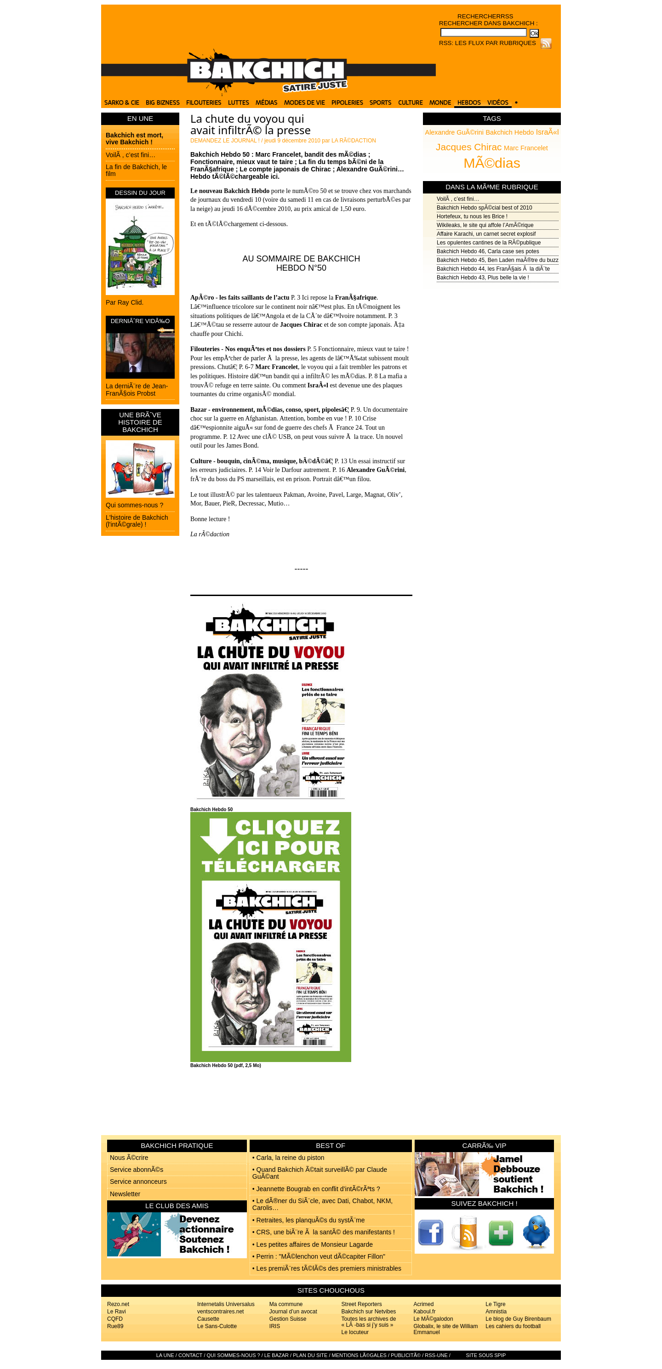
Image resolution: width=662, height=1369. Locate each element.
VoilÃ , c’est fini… (130, 155)
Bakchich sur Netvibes (369, 1311)
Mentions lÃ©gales (359, 1355)
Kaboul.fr (424, 1311)
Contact (190, 1355)
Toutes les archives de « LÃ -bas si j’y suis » (369, 1322)
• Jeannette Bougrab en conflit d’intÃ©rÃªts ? (316, 1189)
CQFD (115, 1319)
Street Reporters (362, 1304)
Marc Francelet (526, 148)
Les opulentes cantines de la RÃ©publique (489, 242)
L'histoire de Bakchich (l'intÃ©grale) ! (137, 521)
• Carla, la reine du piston (288, 1157)
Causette (208, 1319)
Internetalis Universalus (226, 1304)
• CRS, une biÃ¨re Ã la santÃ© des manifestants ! (323, 1232)
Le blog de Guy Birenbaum (518, 1319)
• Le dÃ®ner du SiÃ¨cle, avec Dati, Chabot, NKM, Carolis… (322, 1204)
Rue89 (115, 1326)
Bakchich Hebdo (509, 132)
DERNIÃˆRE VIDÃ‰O (140, 321)
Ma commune (286, 1304)
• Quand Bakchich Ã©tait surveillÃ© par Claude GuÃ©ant (319, 1173)
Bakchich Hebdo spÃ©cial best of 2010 (484, 207)
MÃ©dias (491, 162)
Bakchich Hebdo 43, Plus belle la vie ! (483, 277)
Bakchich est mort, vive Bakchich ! (134, 138)
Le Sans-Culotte (217, 1326)
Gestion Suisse (288, 1319)
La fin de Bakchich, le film (136, 170)
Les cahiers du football (513, 1326)
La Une (165, 1355)
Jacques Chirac (469, 147)
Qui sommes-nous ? (134, 505)
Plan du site (310, 1355)
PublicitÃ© (406, 1355)
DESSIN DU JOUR (140, 192)
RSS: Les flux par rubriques (487, 43)
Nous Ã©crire (129, 1157)
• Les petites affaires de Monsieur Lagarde (312, 1244)
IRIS (274, 1326)
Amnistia (496, 1311)
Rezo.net (118, 1304)
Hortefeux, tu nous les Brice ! (472, 216)
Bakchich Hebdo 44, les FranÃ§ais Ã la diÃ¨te (493, 269)
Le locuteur (355, 1332)
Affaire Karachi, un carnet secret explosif (486, 234)
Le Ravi (116, 1311)
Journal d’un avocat (293, 1311)
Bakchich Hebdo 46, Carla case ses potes (488, 251)
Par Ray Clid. (124, 302)
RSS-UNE (436, 1355)
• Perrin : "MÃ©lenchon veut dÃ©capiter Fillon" (318, 1256)
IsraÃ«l (547, 132)
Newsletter (125, 1194)
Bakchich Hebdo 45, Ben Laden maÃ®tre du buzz (498, 260)
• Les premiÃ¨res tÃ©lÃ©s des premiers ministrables (326, 1268)
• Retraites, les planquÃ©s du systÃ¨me (308, 1220)
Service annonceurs (138, 1181)
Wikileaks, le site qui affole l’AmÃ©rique (485, 225)
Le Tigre (495, 1304)
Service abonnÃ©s (136, 1169)
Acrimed (423, 1304)
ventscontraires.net (220, 1311)
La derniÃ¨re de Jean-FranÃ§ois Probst (137, 389)
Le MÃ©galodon (433, 1319)
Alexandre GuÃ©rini (454, 132)
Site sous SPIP (486, 1355)
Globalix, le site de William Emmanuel (445, 1329)
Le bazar (276, 1355)
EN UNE (140, 118)
